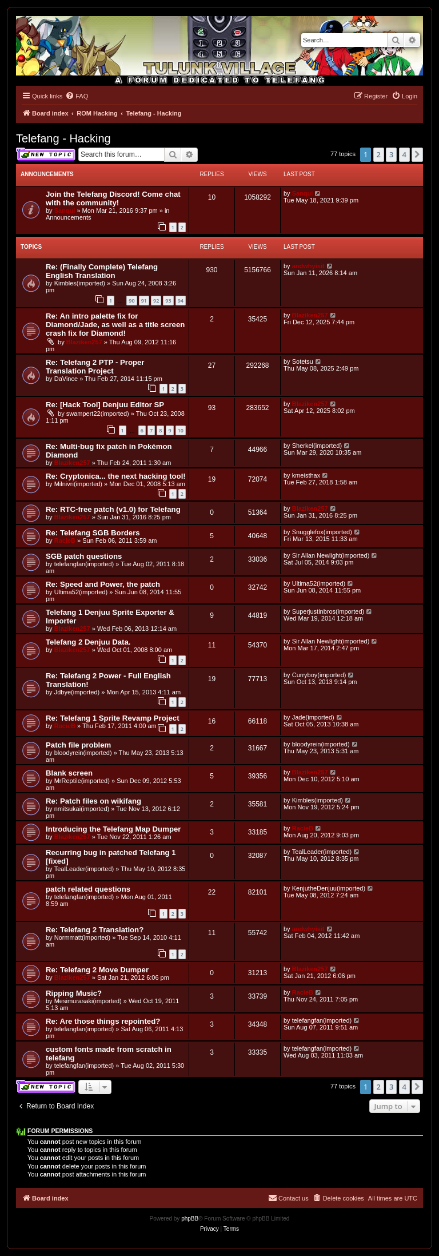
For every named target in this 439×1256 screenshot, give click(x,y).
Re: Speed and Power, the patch (103, 584)
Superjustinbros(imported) (328, 611)
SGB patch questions (84, 556)
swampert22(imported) (97, 413)
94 (180, 300)
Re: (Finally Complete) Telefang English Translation (102, 271)
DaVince (66, 378)
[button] (417, 154)
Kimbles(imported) (79, 283)
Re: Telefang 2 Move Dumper (97, 969)
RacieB (64, 540)
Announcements (68, 217)
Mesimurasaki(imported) (88, 1000)
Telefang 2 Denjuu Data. (88, 642)
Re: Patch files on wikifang (93, 801)
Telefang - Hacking (63, 138)
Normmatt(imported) (82, 937)
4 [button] (404, 154)
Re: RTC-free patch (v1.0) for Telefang (113, 509)
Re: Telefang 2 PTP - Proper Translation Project (95, 366)
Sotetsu (302, 361)
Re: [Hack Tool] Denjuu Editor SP (105, 404)
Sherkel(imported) (317, 445)
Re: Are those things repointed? (103, 1021)
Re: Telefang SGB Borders (93, 532)
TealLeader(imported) (84, 868)
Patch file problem (78, 745)
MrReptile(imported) (82, 780)
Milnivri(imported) (78, 483)
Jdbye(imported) (76, 692)
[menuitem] (76, 96)
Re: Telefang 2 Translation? (94, 929)
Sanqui (64, 210)
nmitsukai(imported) (82, 808)
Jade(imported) (313, 717)
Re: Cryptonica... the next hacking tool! (116, 476)
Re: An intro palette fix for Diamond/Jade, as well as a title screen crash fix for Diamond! (115, 324)
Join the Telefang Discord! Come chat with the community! (113, 198)
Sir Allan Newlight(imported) (331, 555)
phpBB (189, 1218)
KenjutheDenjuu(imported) (328, 888)
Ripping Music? (74, 993)
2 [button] (379, 154)
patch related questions (88, 889)
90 (131, 300)
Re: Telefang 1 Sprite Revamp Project (112, 718)
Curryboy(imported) (319, 674)
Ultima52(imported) (81, 592)
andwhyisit (308, 266)
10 (180, 430)
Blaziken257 (84, 342)
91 (144, 300)
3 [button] (391, 154)
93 (168, 300)
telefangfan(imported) (84, 564)
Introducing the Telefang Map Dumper (113, 829)
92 (156, 300)
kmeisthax (306, 475)
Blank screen (69, 773)
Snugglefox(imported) (322, 531)
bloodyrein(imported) (83, 752)
